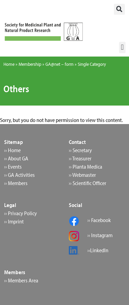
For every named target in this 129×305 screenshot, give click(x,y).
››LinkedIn (97, 250)
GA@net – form (59, 64)
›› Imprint (14, 221)
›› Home (12, 150)
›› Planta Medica (85, 166)
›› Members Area (21, 280)
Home (8, 64)
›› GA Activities (19, 174)
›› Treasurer (80, 158)
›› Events (13, 166)
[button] (119, 9)
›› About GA (16, 158)
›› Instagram (99, 235)
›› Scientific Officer (87, 183)
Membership (30, 64)
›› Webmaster (82, 174)
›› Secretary (80, 150)
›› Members (16, 183)
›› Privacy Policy (20, 213)
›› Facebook (99, 220)
